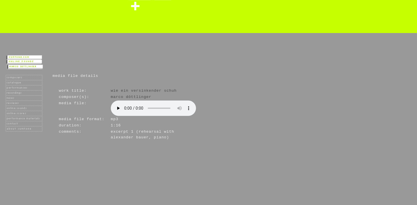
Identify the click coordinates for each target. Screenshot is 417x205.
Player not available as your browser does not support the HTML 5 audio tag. (153, 108)
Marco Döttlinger (131, 97)
